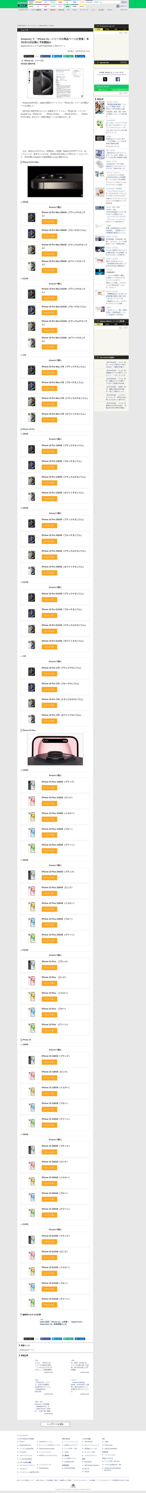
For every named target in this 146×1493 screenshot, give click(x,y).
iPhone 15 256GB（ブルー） (55, 1193)
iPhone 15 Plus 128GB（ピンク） (57, 797)
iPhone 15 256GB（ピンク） (55, 1162)
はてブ (58, 56)
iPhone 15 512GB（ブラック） (56, 1236)
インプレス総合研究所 (26, 1448)
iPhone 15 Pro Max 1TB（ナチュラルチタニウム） (65, 398)
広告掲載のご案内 (52, 1480)
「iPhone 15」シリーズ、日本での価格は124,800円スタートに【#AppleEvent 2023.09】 (42, 1386)
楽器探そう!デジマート (71, 1445)
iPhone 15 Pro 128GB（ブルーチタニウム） (62, 461)
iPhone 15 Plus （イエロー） (55, 993)
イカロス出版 (86, 1439)
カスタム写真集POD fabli (113, 1465)
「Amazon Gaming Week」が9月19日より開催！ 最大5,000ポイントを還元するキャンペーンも (80, 1386)
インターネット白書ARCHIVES (29, 1472)
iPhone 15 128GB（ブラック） (56, 1056)
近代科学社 (65, 1465)
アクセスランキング (107, 26)
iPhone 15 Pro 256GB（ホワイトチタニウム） (63, 567)
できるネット (24, 1469)
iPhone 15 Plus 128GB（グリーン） (58, 845)
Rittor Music (66, 1439)
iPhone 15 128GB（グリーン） (56, 1119)
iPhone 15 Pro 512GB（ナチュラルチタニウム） (64, 625)
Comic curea (108, 1445)
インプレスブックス (45, 1465)
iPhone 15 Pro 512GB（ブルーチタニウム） (62, 609)
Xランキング (104, 87)
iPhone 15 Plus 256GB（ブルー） (57, 919)
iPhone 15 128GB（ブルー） (55, 1103)
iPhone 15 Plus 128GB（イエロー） (58, 813)
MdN (83, 1459)
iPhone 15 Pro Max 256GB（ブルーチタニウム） (64, 230)
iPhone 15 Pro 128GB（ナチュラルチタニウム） (64, 477)
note (70, 56)
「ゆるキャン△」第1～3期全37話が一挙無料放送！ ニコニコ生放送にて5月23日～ (116, 312)
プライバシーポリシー (80, 1480)
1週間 (116, 29)
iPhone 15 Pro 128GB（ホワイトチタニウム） (63, 493)
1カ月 (124, 29)
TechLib (87, 1471)
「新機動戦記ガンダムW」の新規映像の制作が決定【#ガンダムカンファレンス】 (116, 296)
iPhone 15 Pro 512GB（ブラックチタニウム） (63, 594)
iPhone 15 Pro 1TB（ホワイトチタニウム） (62, 715)
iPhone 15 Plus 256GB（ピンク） (57, 887)
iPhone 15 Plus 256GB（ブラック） (58, 872)
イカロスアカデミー (91, 1455)
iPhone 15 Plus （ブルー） (54, 1009)
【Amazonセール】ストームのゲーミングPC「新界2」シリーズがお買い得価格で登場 (116, 155)
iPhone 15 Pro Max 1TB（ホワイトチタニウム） (64, 414)
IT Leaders (23, 1452)
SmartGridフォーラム (45, 1442)
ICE (103, 1439)
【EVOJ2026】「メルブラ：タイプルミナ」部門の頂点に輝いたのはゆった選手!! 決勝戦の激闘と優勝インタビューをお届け (116, 399)
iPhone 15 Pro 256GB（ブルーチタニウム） (62, 535)
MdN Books (88, 1462)
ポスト (30, 56)
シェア (47, 56)
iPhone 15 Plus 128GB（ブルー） (57, 829)
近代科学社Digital (69, 1468)
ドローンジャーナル (26, 1455)
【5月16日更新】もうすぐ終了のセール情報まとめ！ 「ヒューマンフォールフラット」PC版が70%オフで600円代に (116, 216)
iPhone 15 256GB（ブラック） (56, 1146)
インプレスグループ (104, 1480)
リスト (37, 56)
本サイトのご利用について (25, 1480)
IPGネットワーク (107, 1458)
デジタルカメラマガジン (27, 1465)
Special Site (104, 62)
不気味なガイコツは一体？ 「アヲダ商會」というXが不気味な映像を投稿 (116, 141)
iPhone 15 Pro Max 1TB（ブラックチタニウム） (64, 367)
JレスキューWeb (90, 1452)
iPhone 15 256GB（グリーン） (56, 1209)
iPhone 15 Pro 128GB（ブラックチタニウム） (63, 445)
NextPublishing (43, 1468)
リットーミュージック (71, 1442)
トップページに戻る (55, 1424)
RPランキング (102, 90)
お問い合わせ (40, 1480)
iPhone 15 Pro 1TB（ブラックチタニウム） (62, 668)
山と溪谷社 (65, 1455)
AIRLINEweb (88, 1442)
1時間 (98, 29)
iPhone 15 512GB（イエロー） (56, 1267)
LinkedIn (81, 56)
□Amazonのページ (26, 1350)
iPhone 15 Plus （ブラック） (55, 961)
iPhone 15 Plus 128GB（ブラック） (58, 782)
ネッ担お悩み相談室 (26, 1459)
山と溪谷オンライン (70, 1458)
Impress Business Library (47, 1448)
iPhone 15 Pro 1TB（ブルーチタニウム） (61, 683)
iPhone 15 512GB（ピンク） (55, 1251)
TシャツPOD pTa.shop (112, 1461)
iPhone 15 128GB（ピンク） (55, 1072)
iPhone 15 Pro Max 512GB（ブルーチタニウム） (64, 307)
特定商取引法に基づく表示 (120, 1480)
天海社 (107, 1442)
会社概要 (92, 1480)
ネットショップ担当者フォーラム (49, 1445)
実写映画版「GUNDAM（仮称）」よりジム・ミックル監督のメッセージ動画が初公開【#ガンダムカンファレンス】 (116, 243)
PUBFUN (105, 1452)
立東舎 (66, 1452)
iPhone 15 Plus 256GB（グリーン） (58, 935)
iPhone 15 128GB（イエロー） (56, 1087)
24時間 (107, 29)
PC (68, 10)
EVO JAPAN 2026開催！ (107, 357)
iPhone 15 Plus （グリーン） (55, 1024)
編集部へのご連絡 (65, 1480)
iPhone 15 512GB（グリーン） (56, 1299)
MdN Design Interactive (92, 1465)
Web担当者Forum (25, 1445)
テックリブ (85, 1469)
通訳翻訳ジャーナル (91, 1448)
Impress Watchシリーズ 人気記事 (112, 321)
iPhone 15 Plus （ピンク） (54, 977)
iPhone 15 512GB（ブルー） (55, 1283)
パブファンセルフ (110, 1455)
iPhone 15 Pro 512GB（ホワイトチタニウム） (63, 641)
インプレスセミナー (45, 1452)
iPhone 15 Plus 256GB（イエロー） (58, 903)
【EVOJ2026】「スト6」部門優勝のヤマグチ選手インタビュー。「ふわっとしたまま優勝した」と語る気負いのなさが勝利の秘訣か (116, 375)
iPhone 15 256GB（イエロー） (56, 1177)
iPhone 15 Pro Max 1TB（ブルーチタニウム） (63, 382)
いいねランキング (120, 90)
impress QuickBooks (111, 1448)
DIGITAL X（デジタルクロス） (48, 1455)
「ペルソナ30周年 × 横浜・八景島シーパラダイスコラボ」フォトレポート (116, 277)
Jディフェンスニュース (92, 1445)
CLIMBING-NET (69, 1462)
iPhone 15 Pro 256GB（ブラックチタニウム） (63, 519)
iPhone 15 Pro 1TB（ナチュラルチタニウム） (63, 699)
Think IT (22, 1442)
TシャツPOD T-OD (70, 1448)
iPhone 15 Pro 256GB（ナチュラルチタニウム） (64, 551)
